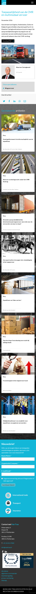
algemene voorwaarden (9, 573)
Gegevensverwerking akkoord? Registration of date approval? (17, 480)
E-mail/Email (6, 471)
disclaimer (4, 571)
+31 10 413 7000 (8, 543)
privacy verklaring (7, 578)
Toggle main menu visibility (32, 3)
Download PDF (7, 41)
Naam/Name (6, 456)
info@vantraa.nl (6, 547)
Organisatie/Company (9, 463)
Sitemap (4, 580)
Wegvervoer (9, 88)
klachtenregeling (6, 576)
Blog (4, 135)
